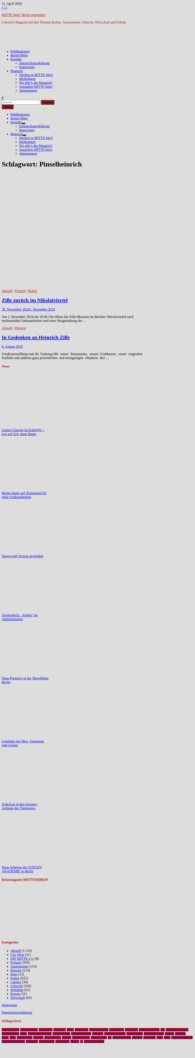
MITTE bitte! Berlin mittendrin (23, 15)
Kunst (5, 1037)
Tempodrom (62, 1041)
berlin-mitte (81, 1029)
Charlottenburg (10, 1033)
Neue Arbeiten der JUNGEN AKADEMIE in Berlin (22, 869)
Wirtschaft (17, 998)
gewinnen (97, 1033)
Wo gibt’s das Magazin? (36, 83)
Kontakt (16, 59)
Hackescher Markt (115, 1033)
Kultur (32, 291)
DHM (23, 1033)
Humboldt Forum (154, 1033)
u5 (81, 1041)
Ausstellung (46, 1029)
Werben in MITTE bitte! (36, 75)
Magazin (16, 71)
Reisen (15, 994)
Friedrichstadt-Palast (40, 1033)
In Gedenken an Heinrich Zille (36, 337)
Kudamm (180, 1033)
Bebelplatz (59, 1029)
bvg (162, 1029)
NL (110, 1037)
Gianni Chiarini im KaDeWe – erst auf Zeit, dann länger (23, 432)
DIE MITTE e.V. (22, 958)
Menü (7, 106)
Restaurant (149, 1037)
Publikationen (20, 51)
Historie (20, 328)
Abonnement (28, 90)
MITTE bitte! (24, 1037)
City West (17, 955)
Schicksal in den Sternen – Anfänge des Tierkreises (20, 806)
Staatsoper (32, 1041)
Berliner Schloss (98, 1029)
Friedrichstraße (61, 1033)
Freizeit (20, 291)
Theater (74, 1041)
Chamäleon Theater (177, 1029)
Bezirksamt (131, 1029)
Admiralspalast (10, 1029)
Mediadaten (27, 79)
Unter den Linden (94, 1041)
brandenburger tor (149, 1029)
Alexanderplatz (29, 1029)
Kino (13, 974)
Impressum (27, 67)
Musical (66, 1037)
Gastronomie (19, 966)
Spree (167, 1037)
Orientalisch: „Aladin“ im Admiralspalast (20, 617)
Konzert (169, 1033)
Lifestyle (16, 986)
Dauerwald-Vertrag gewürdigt (22, 556)
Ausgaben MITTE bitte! (36, 86)
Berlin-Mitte (19, 55)
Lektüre (15, 982)
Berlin (70, 1029)
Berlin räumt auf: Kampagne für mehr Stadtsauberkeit (24, 495)
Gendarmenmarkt (81, 1033)
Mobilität (16, 990)
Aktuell (7, 291)
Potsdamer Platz (121, 1037)
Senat (160, 1037)
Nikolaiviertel (99, 1037)
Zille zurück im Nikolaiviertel (35, 300)
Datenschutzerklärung (34, 63)
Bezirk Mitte (116, 1029)
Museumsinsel (52, 1037)
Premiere (137, 1037)
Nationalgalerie (81, 1037)
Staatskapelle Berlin (13, 1041)
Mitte (13, 1037)
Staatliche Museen (182, 1037)
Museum (38, 1037)
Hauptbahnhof (134, 1033)
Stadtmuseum (47, 1041)
